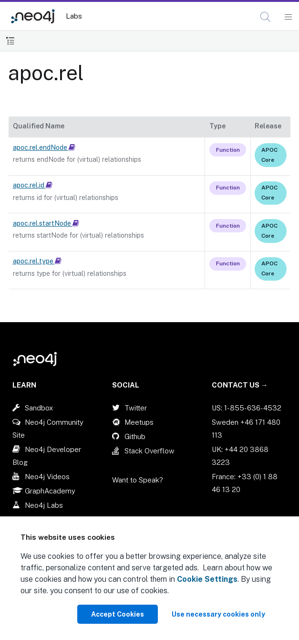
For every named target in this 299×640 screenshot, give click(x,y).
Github (134, 436)
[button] (265, 16)
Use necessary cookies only (218, 614)
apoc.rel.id (32, 185)
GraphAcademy (50, 491)
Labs (74, 16)
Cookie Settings (207, 579)
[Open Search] (266, 17)
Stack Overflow (149, 451)
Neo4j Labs (44, 505)
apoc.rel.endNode (44, 147)
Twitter (135, 408)
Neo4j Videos (47, 476)
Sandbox (39, 408)
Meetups (139, 422)
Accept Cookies (117, 614)
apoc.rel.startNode (46, 223)
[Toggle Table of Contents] (10, 41)
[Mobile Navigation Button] (288, 17)
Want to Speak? (137, 480)
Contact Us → (240, 385)
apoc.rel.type (37, 261)
